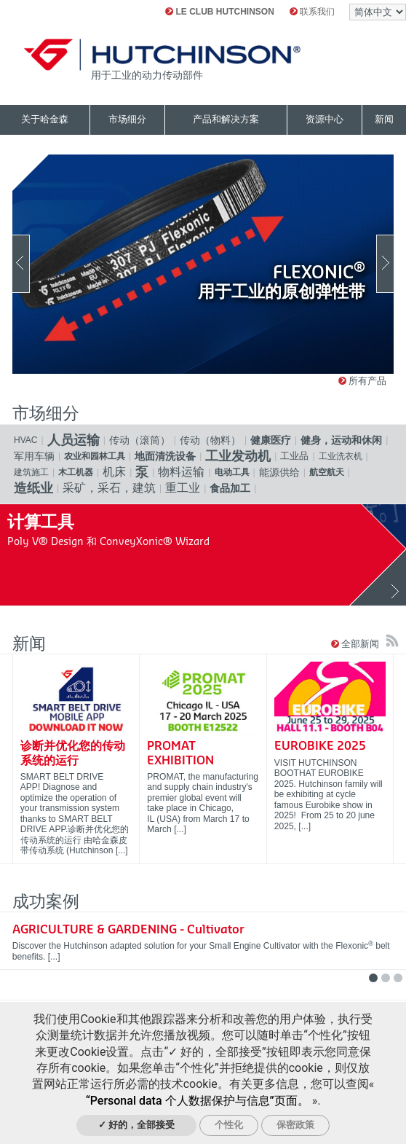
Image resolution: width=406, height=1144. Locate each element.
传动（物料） (210, 440)
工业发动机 (238, 456)
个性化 (229, 1124)
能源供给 (279, 472)
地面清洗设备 (165, 456)
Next (385, 264)
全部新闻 (356, 643)
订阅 (392, 640)
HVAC (26, 440)
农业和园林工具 (94, 456)
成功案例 (45, 901)
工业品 (294, 455)
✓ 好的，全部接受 (136, 1124)
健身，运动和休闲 (341, 440)
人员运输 (73, 440)
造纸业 (33, 488)
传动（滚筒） (139, 440)
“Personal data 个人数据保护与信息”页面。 (197, 1101)
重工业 (182, 488)
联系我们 (312, 12)
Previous (21, 264)
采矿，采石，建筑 (109, 488)
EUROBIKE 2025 (320, 746)
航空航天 (326, 472)
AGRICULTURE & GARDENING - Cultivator (128, 930)
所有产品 (362, 380)
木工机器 (75, 472)
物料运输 (181, 472)
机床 (114, 472)
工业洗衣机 (340, 456)
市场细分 (45, 413)
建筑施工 (31, 472)
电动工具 (232, 472)
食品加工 (230, 488)
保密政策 (295, 1124)
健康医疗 (270, 440)
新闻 (29, 643)
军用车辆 (34, 456)
